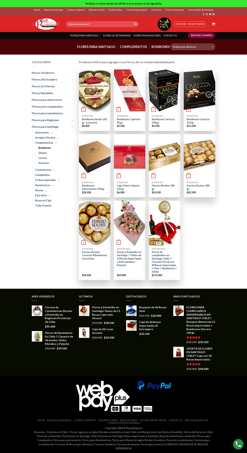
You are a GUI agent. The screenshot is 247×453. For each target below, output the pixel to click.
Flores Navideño (42, 93)
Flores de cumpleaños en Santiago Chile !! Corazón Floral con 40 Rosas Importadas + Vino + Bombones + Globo (164, 262)
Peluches (43, 162)
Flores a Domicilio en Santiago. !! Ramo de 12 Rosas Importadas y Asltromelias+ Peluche (129, 259)
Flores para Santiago (96, 47)
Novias (39, 190)
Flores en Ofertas (43, 86)
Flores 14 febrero (43, 72)
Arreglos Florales (45, 137)
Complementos (133, 47)
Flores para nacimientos (47, 113)
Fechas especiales (45, 179)
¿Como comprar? (76, 9)
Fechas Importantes (136, 9)
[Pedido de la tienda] (192, 46)
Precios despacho (174, 9)
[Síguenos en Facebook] (203, 14)
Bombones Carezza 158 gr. (163, 121)
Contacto (156, 9)
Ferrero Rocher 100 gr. (163, 187)
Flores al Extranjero (44, 79)
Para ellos (41, 195)
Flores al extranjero (117, 35)
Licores (42, 157)
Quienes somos (97, 9)
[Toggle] (72, 79)
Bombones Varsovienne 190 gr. (93, 187)
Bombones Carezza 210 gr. (198, 121)
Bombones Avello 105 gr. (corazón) (94, 121)
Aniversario (42, 132)
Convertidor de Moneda (200, 9)
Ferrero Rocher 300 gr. (198, 187)
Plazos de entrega (53, 9)
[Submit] (135, 24)
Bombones (44, 147)
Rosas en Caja (43, 200)
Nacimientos (42, 185)
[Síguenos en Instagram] (207, 14)
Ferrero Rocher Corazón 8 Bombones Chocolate (94, 255)
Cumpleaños (42, 174)
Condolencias (43, 169)
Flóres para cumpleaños (47, 106)
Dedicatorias (115, 9)
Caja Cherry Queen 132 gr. (128, 187)
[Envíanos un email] (213, 14)
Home (37, 9)
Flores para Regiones (45, 120)
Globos (42, 152)
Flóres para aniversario (47, 99)
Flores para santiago (85, 35)
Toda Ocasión (43, 205)
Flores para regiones (147, 35)
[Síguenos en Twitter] (210, 14)
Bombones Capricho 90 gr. (128, 121)
